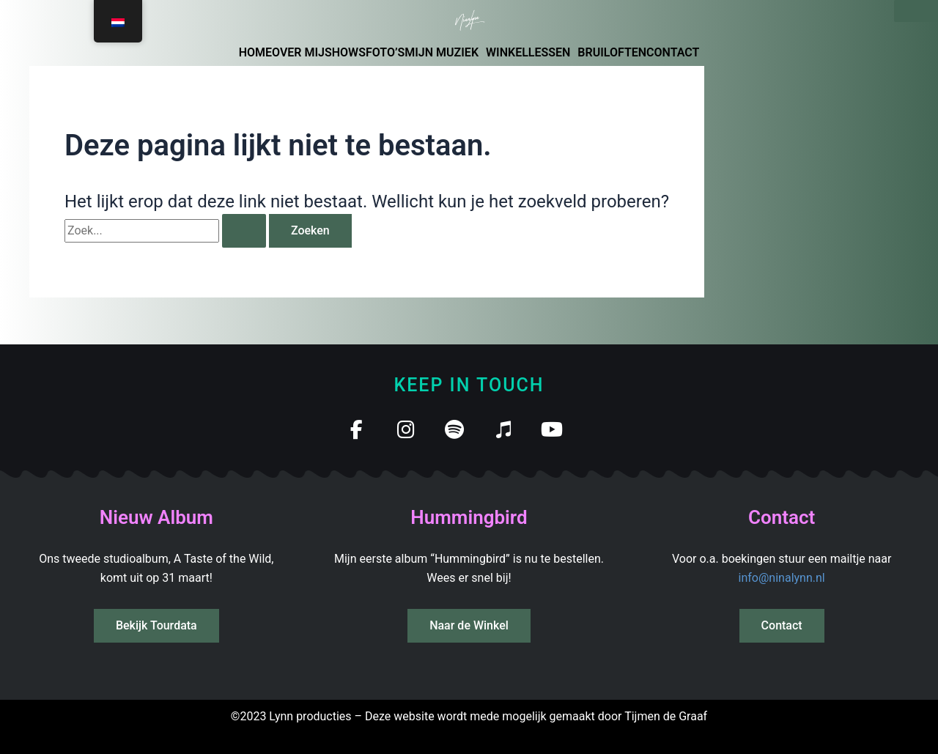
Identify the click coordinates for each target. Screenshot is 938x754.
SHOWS (345, 53)
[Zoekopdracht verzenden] (244, 231)
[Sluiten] (916, 11)
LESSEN (549, 53)
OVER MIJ (298, 53)
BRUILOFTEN (611, 53)
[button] (445, 53)
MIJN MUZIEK (442, 53)
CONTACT (672, 53)
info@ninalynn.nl (782, 578)
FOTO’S (385, 53)
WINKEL (507, 53)
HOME (255, 53)
